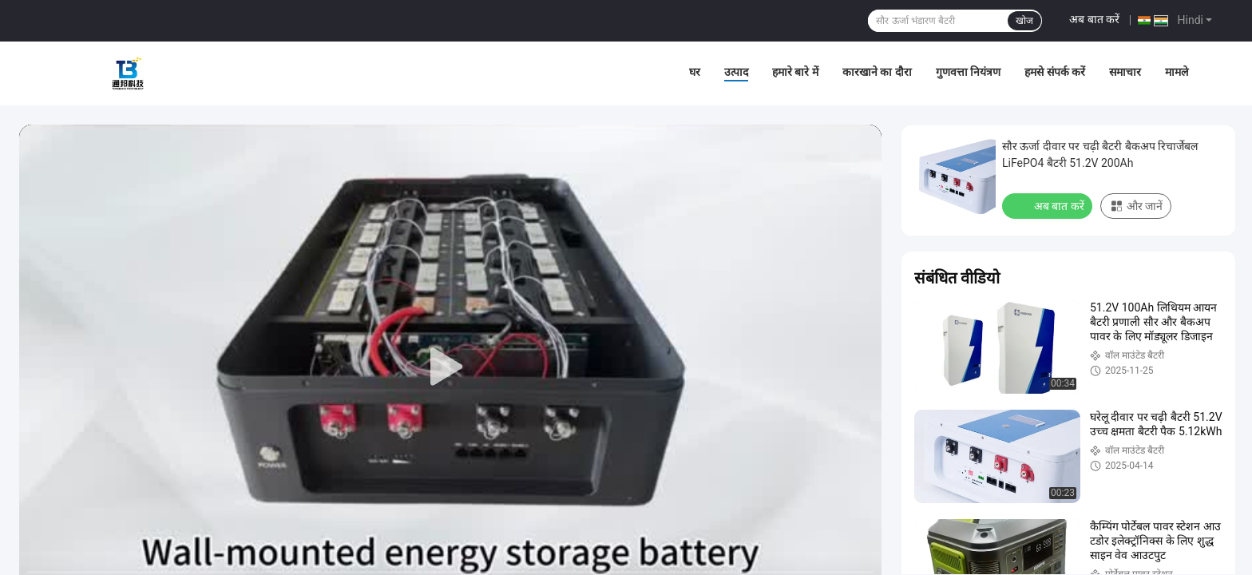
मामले (1176, 71)
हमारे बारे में (795, 71)
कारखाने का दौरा (877, 71)
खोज (1024, 20)
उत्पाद (736, 71)
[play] (450, 367)
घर (694, 71)
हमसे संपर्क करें (1054, 71)
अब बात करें (1094, 19)
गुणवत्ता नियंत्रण (968, 71)
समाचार (1125, 71)
